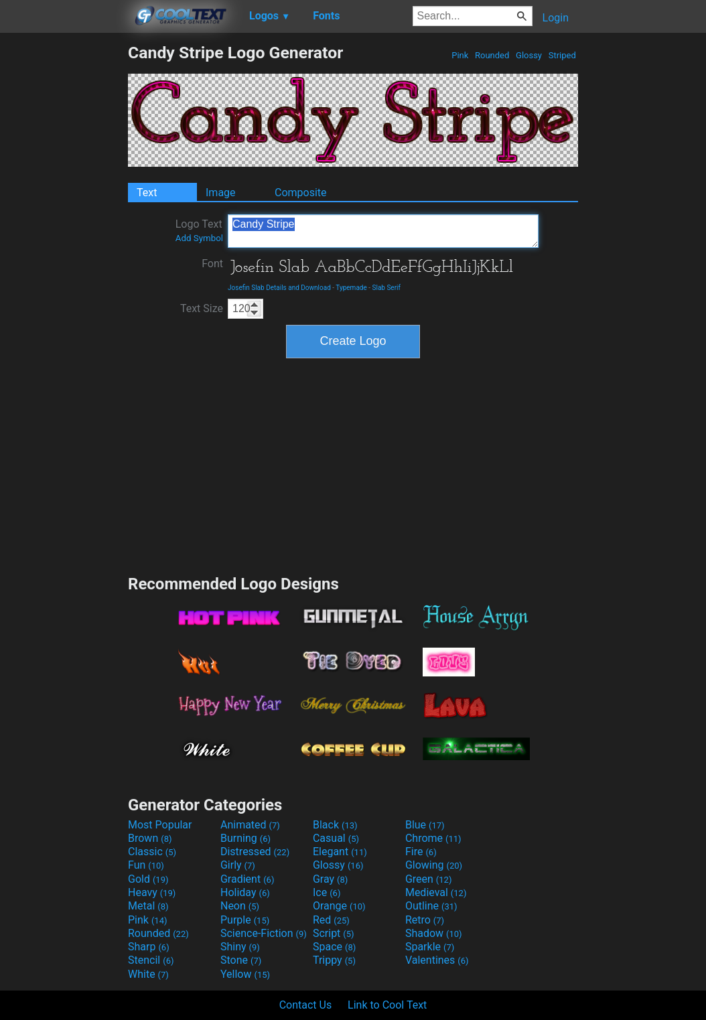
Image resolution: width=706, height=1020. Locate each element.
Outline (431, 905)
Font (212, 263)
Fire (421, 851)
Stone (240, 960)
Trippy (334, 960)
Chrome (433, 838)
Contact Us (305, 1005)
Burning (245, 838)
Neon (239, 905)
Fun (146, 865)
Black (335, 824)
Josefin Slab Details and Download (279, 287)
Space (334, 946)
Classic (152, 851)
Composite (301, 192)
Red (331, 920)
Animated (250, 824)
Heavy (151, 892)
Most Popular (160, 824)
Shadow (433, 933)
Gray (330, 879)
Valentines (437, 960)
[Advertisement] (63, 244)
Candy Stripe (383, 231)
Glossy (529, 55)
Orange (339, 905)
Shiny (240, 946)
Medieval (436, 892)
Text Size (201, 308)
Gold (148, 879)
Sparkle (429, 946)
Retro (424, 920)
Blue (425, 824)
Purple (244, 920)
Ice (326, 892)
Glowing (433, 865)
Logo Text (199, 230)
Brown (149, 838)
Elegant (340, 851)
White (148, 974)
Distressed (254, 851)
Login (556, 17)
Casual (336, 838)
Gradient (247, 879)
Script (333, 933)
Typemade (351, 287)
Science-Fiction (263, 933)
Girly (237, 865)
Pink (460, 55)
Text (147, 192)
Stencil (150, 960)
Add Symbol (199, 238)
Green (428, 879)
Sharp (148, 946)
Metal (148, 905)
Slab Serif (386, 287)
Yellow (245, 974)
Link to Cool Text (387, 1005)
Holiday (245, 892)
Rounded (492, 55)
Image (221, 192)
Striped (562, 55)
